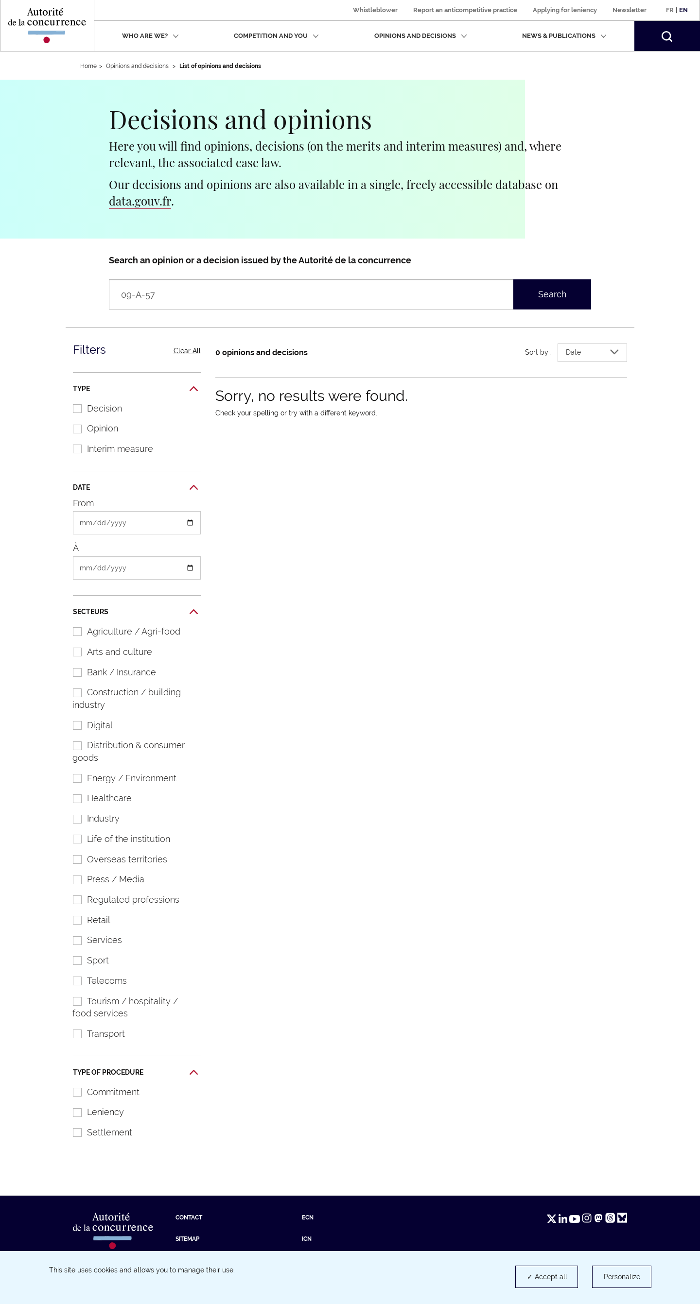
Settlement (97, 1132)
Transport (94, 1034)
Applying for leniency (565, 10)
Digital (88, 725)
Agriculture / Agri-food (121, 631)
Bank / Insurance (109, 672)
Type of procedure (135, 1073)
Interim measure (108, 449)
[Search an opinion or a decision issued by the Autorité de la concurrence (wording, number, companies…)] (311, 294)
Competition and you (276, 35)
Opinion (90, 428)
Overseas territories (115, 859)
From (83, 503)
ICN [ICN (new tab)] (307, 1238)
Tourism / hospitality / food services (120, 1007)
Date (135, 488)
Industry (91, 818)
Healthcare (97, 798)
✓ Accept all (547, 1277)
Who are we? (150, 35)
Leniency (93, 1112)
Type (135, 389)
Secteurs (135, 612)
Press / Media (103, 879)
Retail (86, 920)
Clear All (187, 351)
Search (552, 294)
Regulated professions (121, 899)
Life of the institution (116, 839)
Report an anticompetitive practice (465, 10)
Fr (670, 10)
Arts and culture (107, 652)
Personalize (622, 1277)
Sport (86, 960)
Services (92, 940)
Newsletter (629, 10)
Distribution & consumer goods (124, 751)
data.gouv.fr (140, 200)
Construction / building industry (122, 698)
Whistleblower (375, 10)
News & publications (564, 35)
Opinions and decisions (420, 35)
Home (88, 66)
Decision (92, 408)
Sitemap (187, 1238)
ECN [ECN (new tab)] (308, 1217)
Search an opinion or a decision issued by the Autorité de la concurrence (260, 260)
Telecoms (95, 981)
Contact (188, 1217)
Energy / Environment (119, 778)
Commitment (101, 1092)
